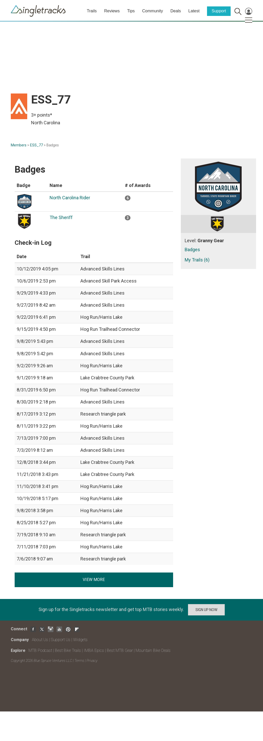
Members (18, 145)
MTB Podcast (40, 650)
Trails (92, 11)
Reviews (111, 11)
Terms (79, 661)
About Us (40, 639)
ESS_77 (36, 145)
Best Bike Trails (68, 650)
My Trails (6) (197, 259)
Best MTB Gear (120, 650)
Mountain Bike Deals (153, 650)
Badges (192, 249)
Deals (175, 11)
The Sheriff (61, 217)
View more (94, 579)
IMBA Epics (94, 650)
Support (219, 11)
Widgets (80, 639)
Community (152, 11)
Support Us (60, 639)
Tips (131, 11)
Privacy (92, 661)
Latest (194, 11)
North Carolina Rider (70, 197)
